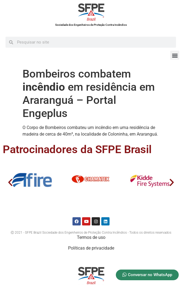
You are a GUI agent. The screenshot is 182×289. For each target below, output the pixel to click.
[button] (174, 55)
